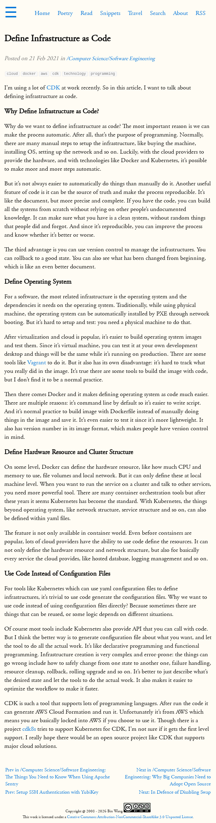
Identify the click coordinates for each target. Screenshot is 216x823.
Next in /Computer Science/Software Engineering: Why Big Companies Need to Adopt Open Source (168, 777)
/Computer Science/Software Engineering (110, 58)
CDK (53, 87)
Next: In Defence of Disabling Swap (175, 792)
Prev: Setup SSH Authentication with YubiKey (51, 792)
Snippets (110, 13)
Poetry (65, 13)
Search (158, 13)
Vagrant (36, 362)
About (180, 13)
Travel (135, 13)
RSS (201, 13)
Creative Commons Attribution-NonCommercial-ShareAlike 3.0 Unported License (130, 816)
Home (42, 13)
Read (86, 13)
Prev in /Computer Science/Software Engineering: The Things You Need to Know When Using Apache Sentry (57, 777)
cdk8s (29, 729)
